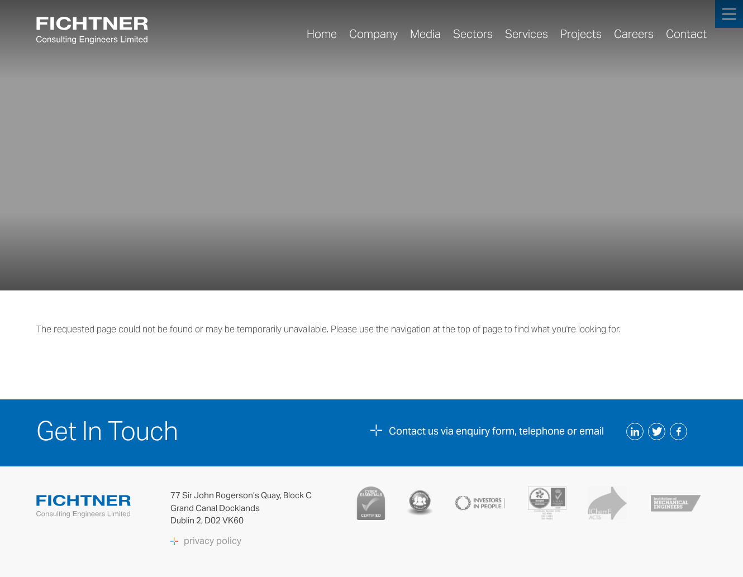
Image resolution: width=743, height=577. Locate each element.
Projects (581, 34)
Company (373, 34)
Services (526, 34)
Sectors (473, 34)
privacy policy (212, 541)
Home (322, 34)
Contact (686, 34)
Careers (634, 34)
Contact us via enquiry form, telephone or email (496, 431)
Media (425, 34)
